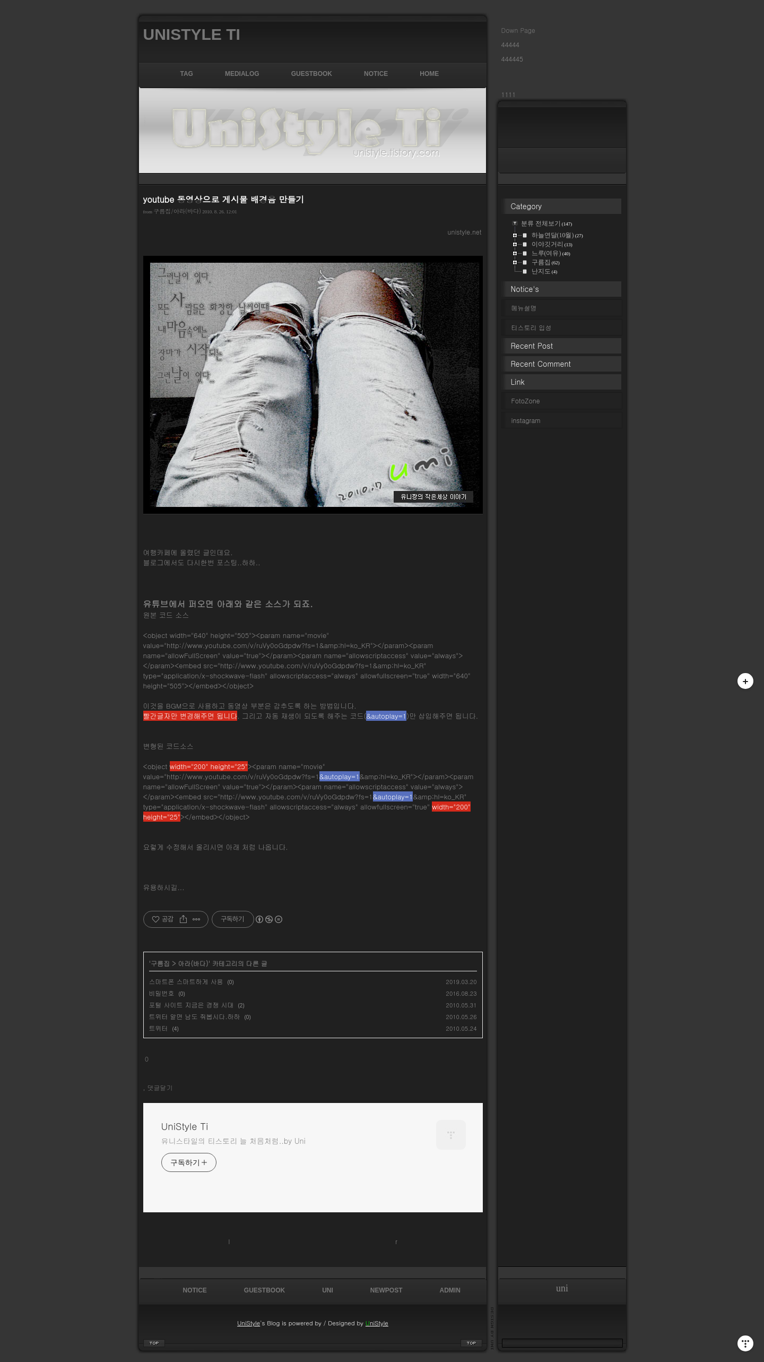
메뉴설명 (524, 307)
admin (450, 1290)
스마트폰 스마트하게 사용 (186, 981)
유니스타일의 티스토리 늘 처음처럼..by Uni (233, 1140)
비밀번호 (162, 992)
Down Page (518, 30)
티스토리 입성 (531, 327)
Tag (186, 73)
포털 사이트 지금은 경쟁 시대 (191, 1004)
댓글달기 (160, 1087)
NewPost (386, 1290)
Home (429, 73)
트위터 (158, 1027)
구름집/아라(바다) (177, 211)
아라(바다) (193, 963)
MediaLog (242, 73)
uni (327, 1290)
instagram (533, 420)
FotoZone (525, 400)
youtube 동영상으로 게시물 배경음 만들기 (224, 199)
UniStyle (248, 1322)
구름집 (160, 963)
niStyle (377, 1322)
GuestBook (311, 73)
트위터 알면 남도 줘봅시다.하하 (194, 1016)
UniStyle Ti (191, 34)
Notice (376, 73)
